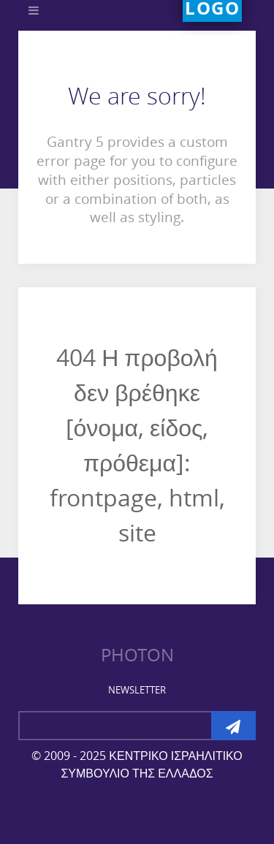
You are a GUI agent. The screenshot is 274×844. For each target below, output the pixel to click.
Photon (137, 655)
